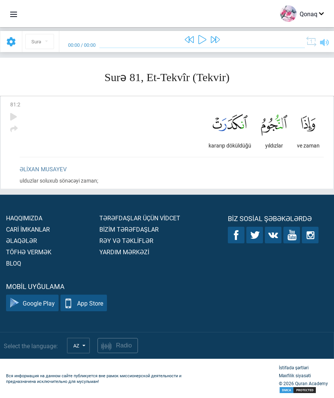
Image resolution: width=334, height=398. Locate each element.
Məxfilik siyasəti (295, 375)
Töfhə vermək (28, 252)
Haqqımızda (24, 218)
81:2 (15, 104)
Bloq (13, 263)
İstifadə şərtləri (294, 367)
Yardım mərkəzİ (124, 252)
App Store (83, 303)
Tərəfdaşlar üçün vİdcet (139, 218)
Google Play (32, 303)
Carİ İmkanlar (28, 229)
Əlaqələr (21, 240)
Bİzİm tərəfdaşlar (129, 229)
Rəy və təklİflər (126, 240)
